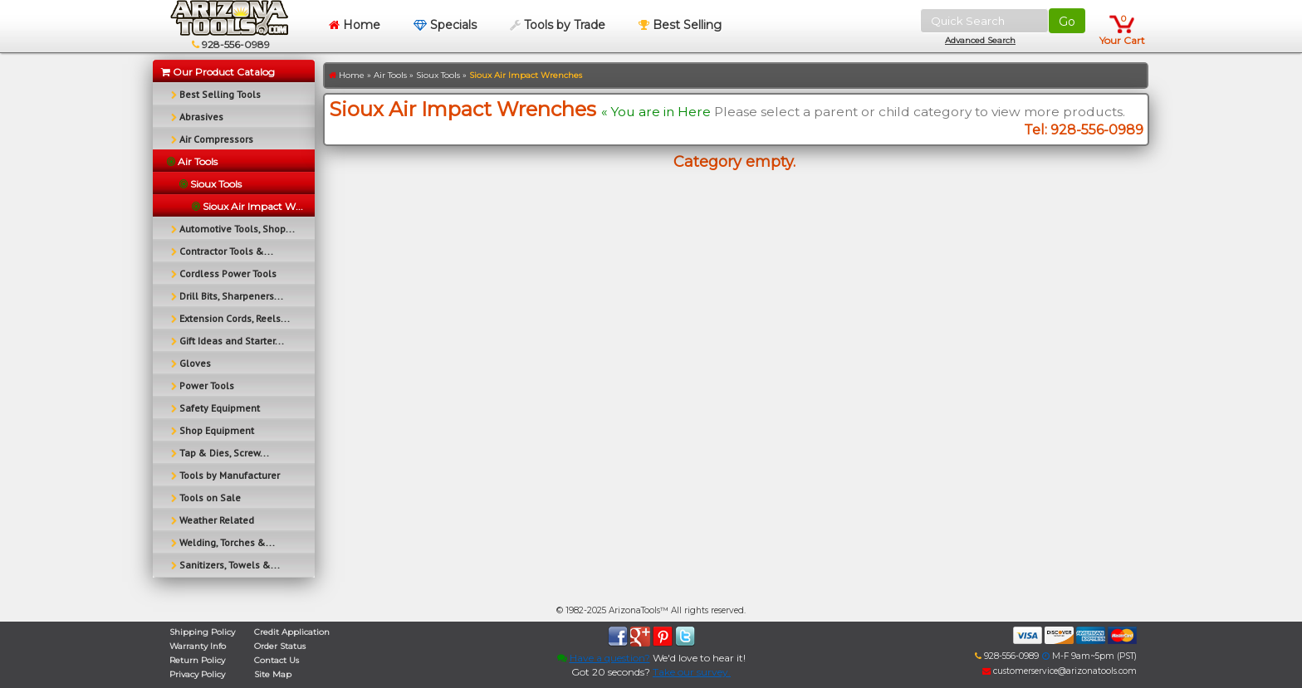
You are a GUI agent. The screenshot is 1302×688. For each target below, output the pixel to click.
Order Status (280, 646)
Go (1067, 21)
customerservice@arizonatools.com (1059, 671)
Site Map (272, 674)
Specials (445, 24)
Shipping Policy (202, 632)
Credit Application (292, 632)
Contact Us (276, 660)
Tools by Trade (557, 24)
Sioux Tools (438, 75)
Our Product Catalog (218, 72)
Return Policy (197, 660)
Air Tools (390, 75)
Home (354, 24)
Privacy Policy (197, 674)
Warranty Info (197, 646)
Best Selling (680, 24)
